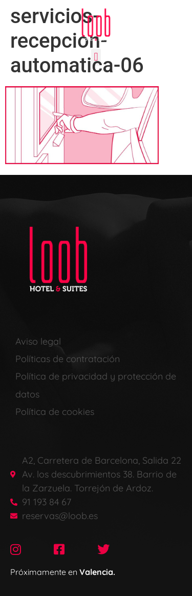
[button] (96, 57)
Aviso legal (38, 341)
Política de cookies (54, 412)
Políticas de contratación (67, 359)
